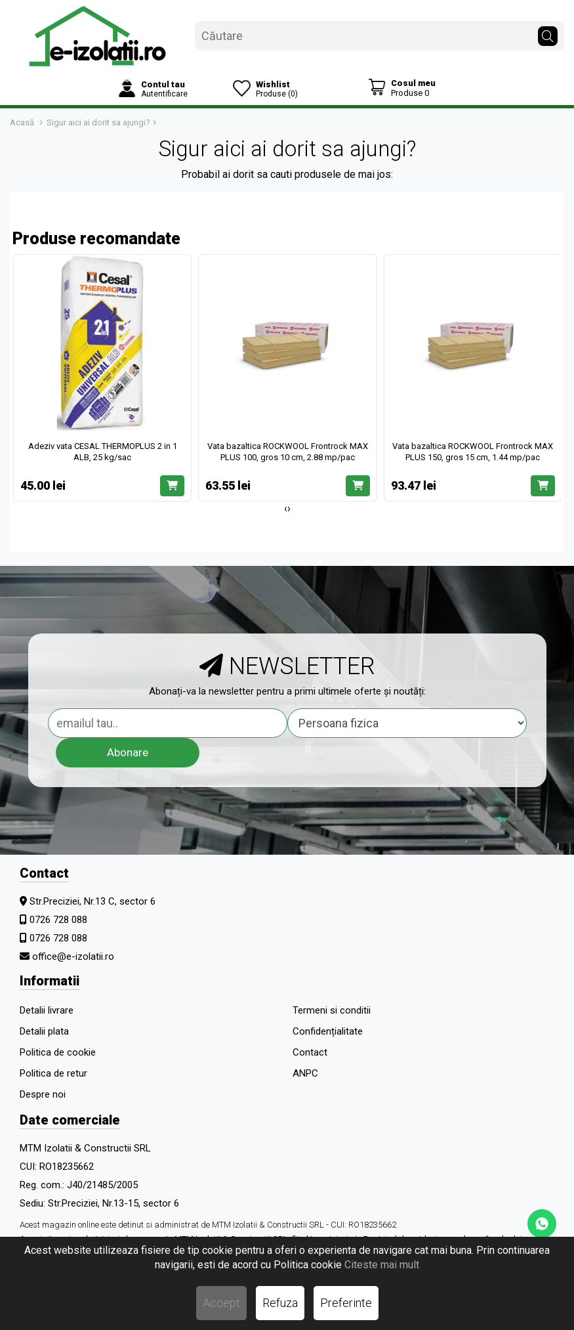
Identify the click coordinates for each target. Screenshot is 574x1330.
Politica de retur (53, 1073)
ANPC (305, 1073)
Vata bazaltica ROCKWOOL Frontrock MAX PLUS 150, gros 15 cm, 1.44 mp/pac (472, 451)
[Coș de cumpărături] (401, 87)
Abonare (127, 752)
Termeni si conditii (332, 1010)
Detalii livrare (46, 1010)
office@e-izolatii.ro (73, 956)
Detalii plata (44, 1031)
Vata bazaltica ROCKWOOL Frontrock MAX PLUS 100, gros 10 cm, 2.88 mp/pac (287, 451)
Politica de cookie (58, 1052)
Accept (221, 1303)
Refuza (280, 1303)
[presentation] (285, 509)
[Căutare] (547, 33)
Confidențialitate (328, 1031)
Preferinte (346, 1303)
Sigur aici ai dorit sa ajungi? (98, 122)
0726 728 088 (58, 920)
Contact (310, 1052)
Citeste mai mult (381, 1264)
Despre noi (43, 1094)
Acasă (22, 122)
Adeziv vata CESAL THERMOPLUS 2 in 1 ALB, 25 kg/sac (102, 451)
